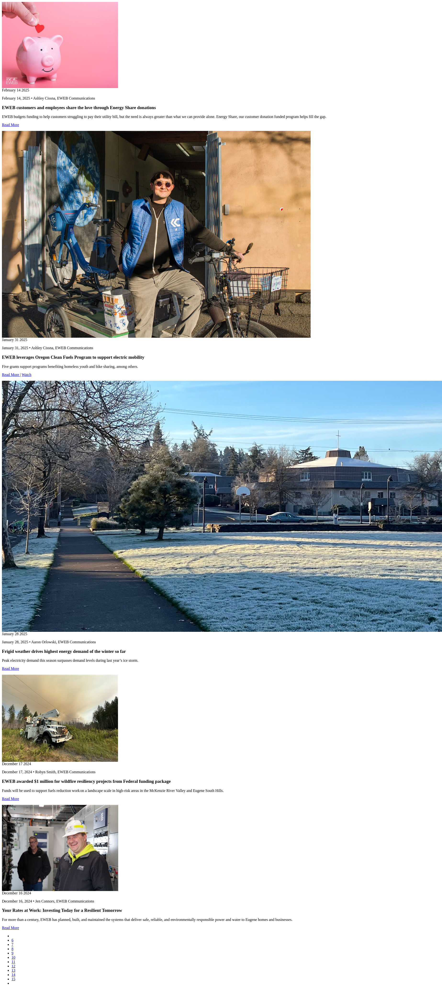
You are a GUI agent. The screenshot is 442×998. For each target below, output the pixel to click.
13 (13, 970)
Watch (26, 375)
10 (13, 957)
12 (13, 966)
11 (13, 962)
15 (13, 979)
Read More (10, 125)
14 (13, 975)
